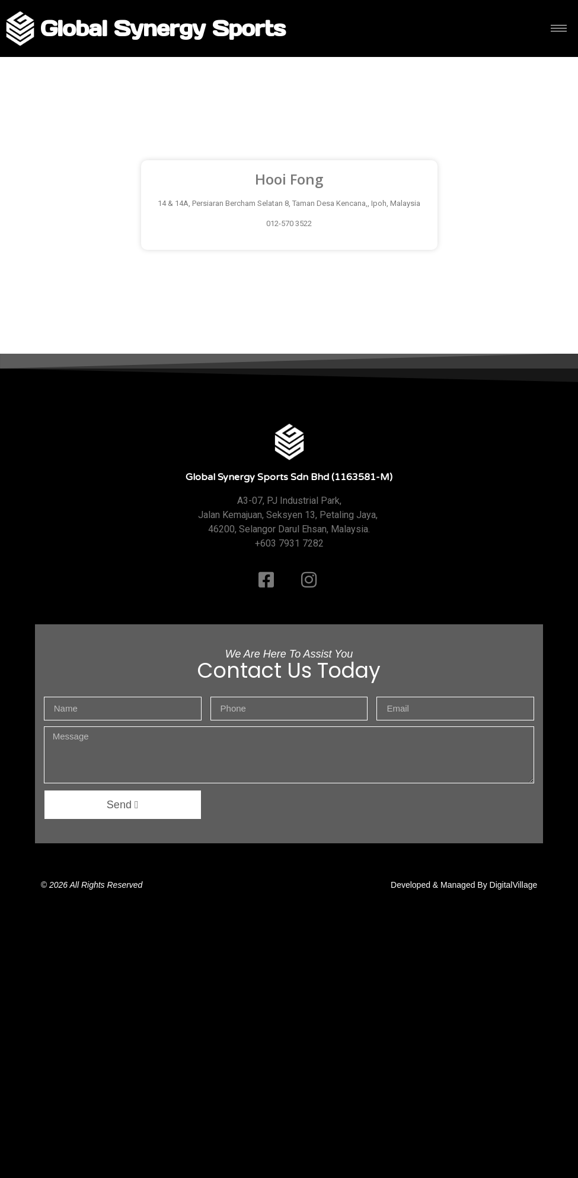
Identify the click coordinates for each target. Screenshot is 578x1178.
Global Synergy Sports (162, 28)
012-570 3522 (289, 223)
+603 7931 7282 (289, 543)
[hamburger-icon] (558, 28)
